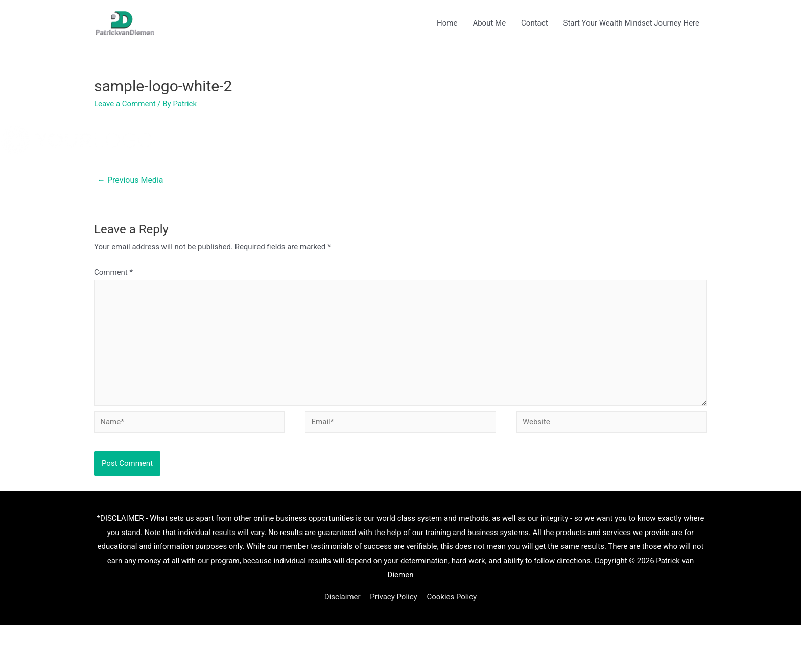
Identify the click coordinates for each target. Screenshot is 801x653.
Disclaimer (342, 596)
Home (447, 23)
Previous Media (130, 180)
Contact (534, 23)
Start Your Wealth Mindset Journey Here (631, 23)
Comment (113, 272)
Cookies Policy (452, 596)
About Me (489, 23)
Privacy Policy (393, 596)
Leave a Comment (125, 103)
